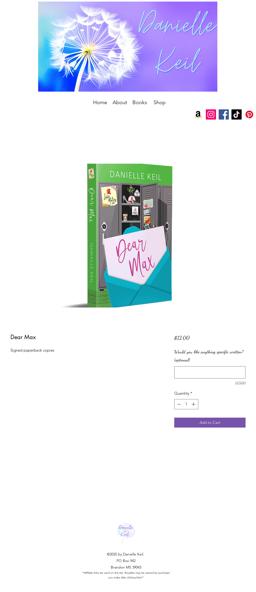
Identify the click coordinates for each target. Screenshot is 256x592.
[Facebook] (224, 114)
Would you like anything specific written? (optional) (209, 356)
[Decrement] (178, 404)
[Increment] (193, 404)
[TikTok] (236, 114)
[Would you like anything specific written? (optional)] (209, 372)
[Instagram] (211, 114)
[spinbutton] (186, 404)
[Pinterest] (249, 114)
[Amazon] (198, 114)
